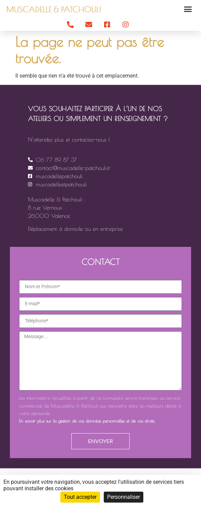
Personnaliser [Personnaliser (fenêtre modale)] (123, 497)
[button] (188, 9)
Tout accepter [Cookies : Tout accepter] (80, 497)
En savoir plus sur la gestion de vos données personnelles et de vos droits (86, 421)
